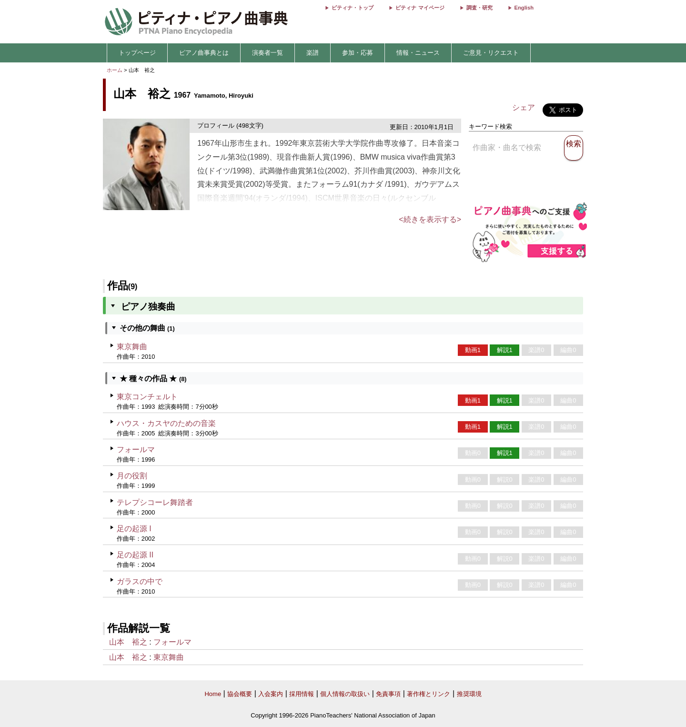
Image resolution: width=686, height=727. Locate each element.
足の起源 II (135, 555)
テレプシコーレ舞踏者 (155, 502)
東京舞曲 (132, 347)
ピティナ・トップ (352, 7)
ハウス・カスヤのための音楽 (166, 423)
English (524, 7)
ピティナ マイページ (419, 7)
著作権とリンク (428, 693)
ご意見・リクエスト (491, 52)
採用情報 (301, 693)
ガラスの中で (139, 581)
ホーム (114, 70)
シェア (523, 107)
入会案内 (270, 693)
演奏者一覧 (267, 52)
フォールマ (136, 449)
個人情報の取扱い (345, 693)
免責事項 (388, 693)
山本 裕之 (128, 642)
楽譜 (312, 52)
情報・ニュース (418, 52)
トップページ (137, 52)
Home (212, 693)
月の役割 (132, 476)
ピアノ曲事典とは (204, 52)
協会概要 (239, 693)
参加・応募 (357, 52)
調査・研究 (479, 7)
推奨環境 (469, 693)
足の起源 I (134, 529)
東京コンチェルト (147, 397)
